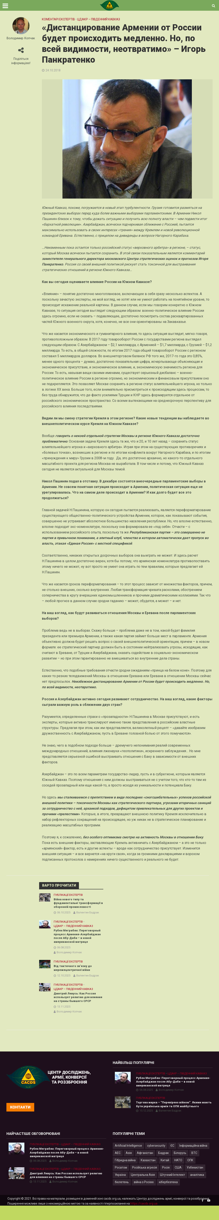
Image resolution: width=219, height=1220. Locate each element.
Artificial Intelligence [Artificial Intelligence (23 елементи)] (128, 1159)
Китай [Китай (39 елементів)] (165, 1174)
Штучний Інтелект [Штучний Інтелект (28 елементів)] (172, 1189)
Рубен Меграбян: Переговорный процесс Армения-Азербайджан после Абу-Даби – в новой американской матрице (77, 940)
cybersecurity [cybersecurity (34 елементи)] (156, 1159)
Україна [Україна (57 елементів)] (120, 1189)
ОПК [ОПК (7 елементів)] (190, 1174)
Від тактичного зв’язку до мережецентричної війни (74, 974)
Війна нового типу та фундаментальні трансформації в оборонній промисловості (78, 903)
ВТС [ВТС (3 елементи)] (194, 1167)
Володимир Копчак (21, 38)
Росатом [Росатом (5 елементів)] (121, 1181)
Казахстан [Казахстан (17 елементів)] (148, 1174)
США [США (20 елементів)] (178, 1181)
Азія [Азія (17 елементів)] (129, 1167)
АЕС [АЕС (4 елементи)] (118, 1167)
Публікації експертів (68, 894)
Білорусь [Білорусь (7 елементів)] (180, 1167)
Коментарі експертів (58, 19)
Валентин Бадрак (87, 913)
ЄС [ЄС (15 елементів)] (172, 1159)
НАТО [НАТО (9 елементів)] (178, 1174)
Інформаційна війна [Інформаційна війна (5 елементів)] (193, 1159)
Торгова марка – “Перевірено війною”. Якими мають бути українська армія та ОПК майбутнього (174, 1118)
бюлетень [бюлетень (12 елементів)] (122, 1196)
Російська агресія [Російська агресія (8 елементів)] (144, 1181)
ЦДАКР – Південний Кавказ (98, 19)
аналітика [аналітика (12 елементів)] (197, 1189)
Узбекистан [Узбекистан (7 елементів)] (195, 1181)
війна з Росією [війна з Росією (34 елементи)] (144, 1196)
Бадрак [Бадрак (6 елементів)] (163, 1167)
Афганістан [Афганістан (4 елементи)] (145, 1167)
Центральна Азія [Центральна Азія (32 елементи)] (143, 1189)
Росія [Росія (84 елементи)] (166, 1181)
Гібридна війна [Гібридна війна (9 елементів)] (125, 1174)
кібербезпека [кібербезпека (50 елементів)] (168, 1196)
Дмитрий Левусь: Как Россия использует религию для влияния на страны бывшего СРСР (76, 1007)
